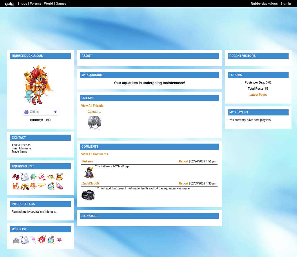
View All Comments (94, 154)
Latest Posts (258, 94)
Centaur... (94, 111)
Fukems (87, 161)
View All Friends (92, 105)
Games (61, 3)
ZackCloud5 (90, 183)
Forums (35, 3)
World (48, 3)
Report (183, 161)
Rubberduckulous (264, 3)
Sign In (285, 3)
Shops (22, 3)
